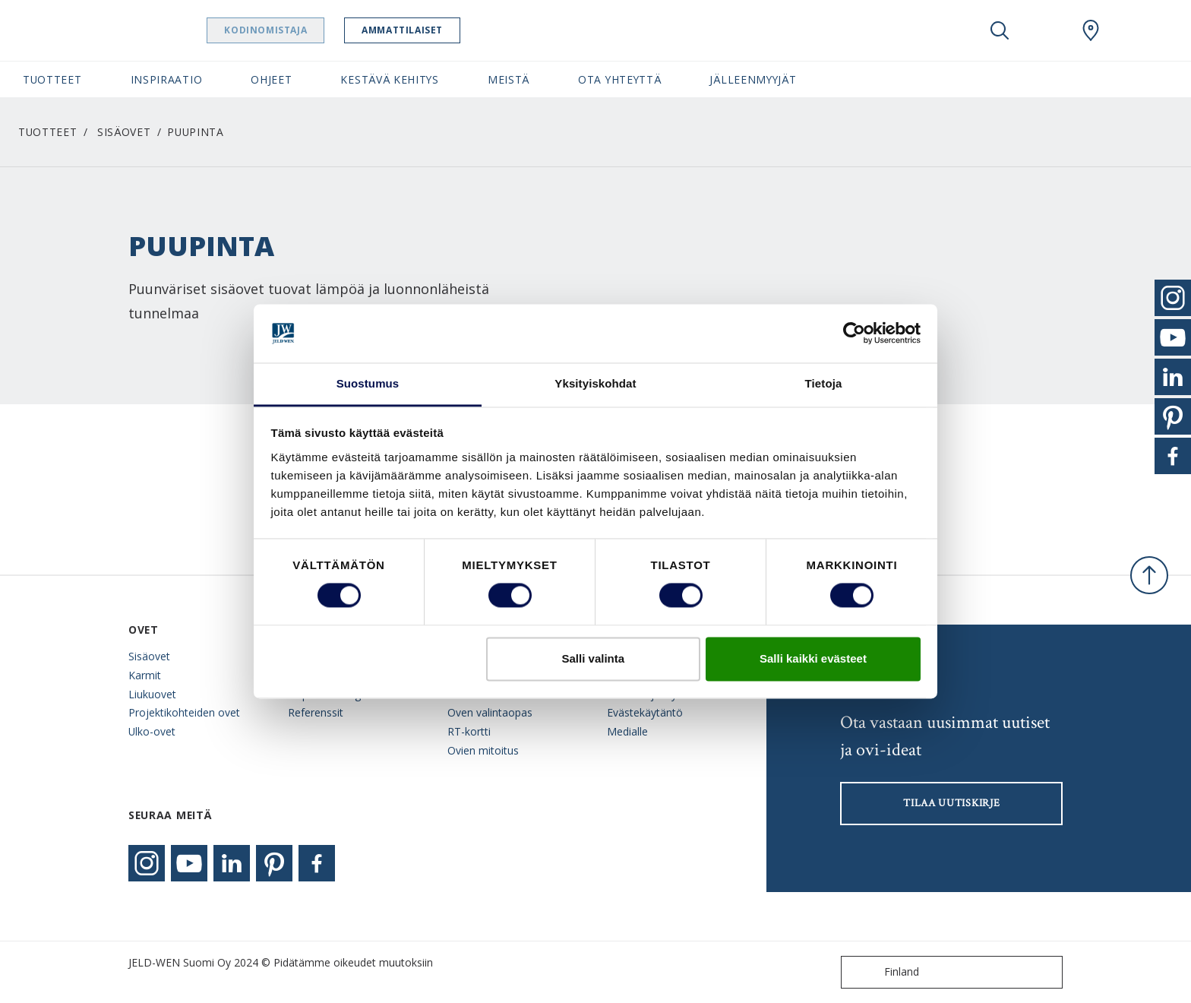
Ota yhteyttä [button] (619, 79)
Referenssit (315, 712)
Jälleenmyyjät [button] (752, 79)
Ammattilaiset (423, 30)
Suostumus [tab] (368, 383)
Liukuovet (152, 694)
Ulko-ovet (151, 731)
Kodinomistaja (286, 30)
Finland (883, 972)
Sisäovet (124, 132)
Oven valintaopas (489, 712)
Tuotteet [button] (52, 79)
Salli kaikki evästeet (813, 658)
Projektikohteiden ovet (184, 712)
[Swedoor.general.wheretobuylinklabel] (1091, 30)
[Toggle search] (999, 30)
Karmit (144, 675)
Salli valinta (593, 658)
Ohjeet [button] (271, 79)
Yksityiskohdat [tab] (595, 383)
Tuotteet (47, 132)
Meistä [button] (508, 79)
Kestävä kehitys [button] (389, 79)
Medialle (627, 731)
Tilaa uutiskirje (951, 803)
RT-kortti (469, 731)
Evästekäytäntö (645, 712)
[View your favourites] (1045, 30)
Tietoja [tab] (823, 383)
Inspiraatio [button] (167, 79)
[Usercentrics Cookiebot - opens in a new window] (854, 333)
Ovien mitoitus (483, 750)
